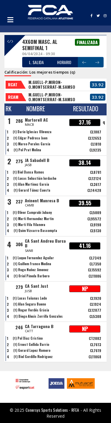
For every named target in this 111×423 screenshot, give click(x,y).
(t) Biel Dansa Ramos (28, 172)
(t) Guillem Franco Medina (32, 263)
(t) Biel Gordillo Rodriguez (33, 356)
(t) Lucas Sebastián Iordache (34, 178)
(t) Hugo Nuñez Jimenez (31, 269)
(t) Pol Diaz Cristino (28, 338)
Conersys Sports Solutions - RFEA (52, 410)
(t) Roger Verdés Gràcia (31, 310)
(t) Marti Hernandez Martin (33, 218)
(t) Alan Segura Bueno (29, 304)
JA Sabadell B (37, 160)
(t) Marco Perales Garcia (31, 143)
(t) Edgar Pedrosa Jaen (30, 138)
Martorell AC (36, 120)
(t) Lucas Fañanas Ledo (30, 298)
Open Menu (10, 20)
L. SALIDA (36, 62)
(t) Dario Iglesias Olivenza (32, 131)
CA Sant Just (36, 286)
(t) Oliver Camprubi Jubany (32, 212)
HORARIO (64, 62)
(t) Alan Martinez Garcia (31, 184)
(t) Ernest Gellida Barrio (31, 344)
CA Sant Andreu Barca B (45, 243)
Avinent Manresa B (42, 200)
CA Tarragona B (39, 326)
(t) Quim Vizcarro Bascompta (35, 230)
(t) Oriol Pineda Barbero (31, 275)
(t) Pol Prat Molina (27, 149)
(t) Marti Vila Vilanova (29, 224)
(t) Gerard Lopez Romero (31, 350)
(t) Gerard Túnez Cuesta (32, 190)
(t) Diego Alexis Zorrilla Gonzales (38, 316)
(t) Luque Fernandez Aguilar (33, 257)
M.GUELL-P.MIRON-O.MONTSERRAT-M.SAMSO (51, 84)
